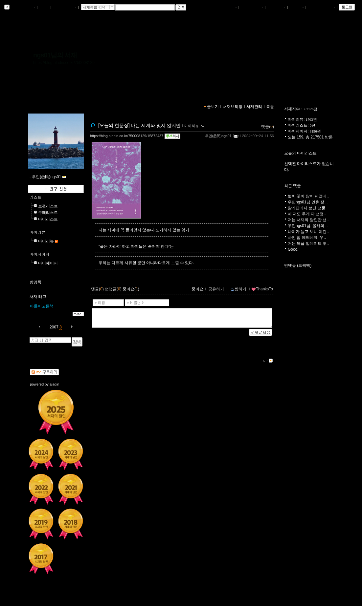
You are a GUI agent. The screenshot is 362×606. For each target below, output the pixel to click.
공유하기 (216, 289)
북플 (44, 7)
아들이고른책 (42, 306)
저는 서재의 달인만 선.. (308, 220)
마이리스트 (48, 219)
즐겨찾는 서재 (321, 7)
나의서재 (227, 7)
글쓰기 (296, 7)
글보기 (213, 106)
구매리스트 (48, 212)
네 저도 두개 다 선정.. (307, 214)
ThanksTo (262, 289)
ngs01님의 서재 (55, 55)
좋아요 (197, 289)
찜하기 (238, 289)
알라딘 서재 (23, 7)
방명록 (35, 282)
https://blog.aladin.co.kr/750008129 (64, 62)
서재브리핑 (252, 7)
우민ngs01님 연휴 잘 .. (308, 202)
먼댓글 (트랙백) (297, 265)
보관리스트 (48, 206)
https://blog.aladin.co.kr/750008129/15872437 (126, 136)
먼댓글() (113, 289)
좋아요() (131, 289)
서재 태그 (38, 296)
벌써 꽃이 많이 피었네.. (308, 196)
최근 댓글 (292, 185)
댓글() (267, 126)
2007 (54, 327)
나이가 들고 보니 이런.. (308, 231)
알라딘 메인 (64, 7)
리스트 (35, 197)
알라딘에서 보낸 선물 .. (308, 208)
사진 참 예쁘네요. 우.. (307, 237)
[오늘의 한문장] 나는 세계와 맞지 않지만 (139, 125)
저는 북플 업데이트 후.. (308, 243)
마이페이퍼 (39, 254)
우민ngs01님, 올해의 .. (308, 225)
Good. (293, 249)
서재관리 (276, 7)
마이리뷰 (37, 232)
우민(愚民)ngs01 (218, 136)
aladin (54, 384)
